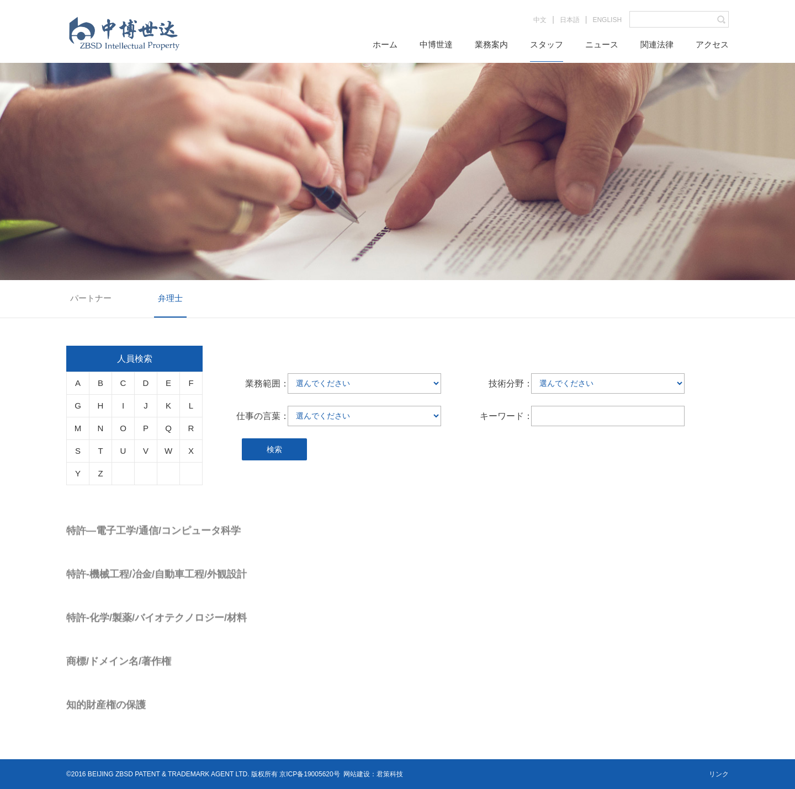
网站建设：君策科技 (373, 774)
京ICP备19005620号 (309, 774)
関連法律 (657, 44)
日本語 (570, 20)
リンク (719, 774)
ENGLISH (607, 20)
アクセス (712, 44)
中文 (540, 20)
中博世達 (436, 44)
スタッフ (546, 44)
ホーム (385, 44)
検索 (274, 449)
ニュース (601, 44)
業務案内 (491, 44)
